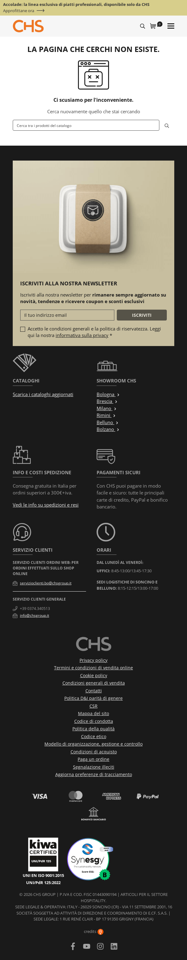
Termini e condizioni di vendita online (93, 668)
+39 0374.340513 (35, 608)
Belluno (108, 422)
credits (93, 931)
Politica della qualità (93, 729)
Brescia (107, 401)
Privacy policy (93, 660)
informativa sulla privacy (82, 335)
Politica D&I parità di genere (93, 698)
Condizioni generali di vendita (93, 683)
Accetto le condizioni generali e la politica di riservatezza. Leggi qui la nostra (94, 331)
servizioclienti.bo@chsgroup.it (45, 583)
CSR (93, 706)
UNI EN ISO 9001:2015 (43, 875)
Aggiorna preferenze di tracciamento (93, 774)
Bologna (108, 394)
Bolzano (108, 429)
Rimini (106, 415)
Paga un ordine (93, 759)
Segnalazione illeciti (93, 767)
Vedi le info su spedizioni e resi (46, 505)
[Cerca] (86, 125)
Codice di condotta (93, 721)
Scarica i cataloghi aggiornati (43, 394)
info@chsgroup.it (34, 615)
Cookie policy (93, 675)
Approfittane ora (18, 11)
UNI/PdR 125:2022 (43, 882)
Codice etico (93, 736)
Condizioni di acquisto (94, 752)
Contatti (93, 691)
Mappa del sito (93, 713)
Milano (107, 408)
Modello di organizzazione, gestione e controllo (93, 744)
